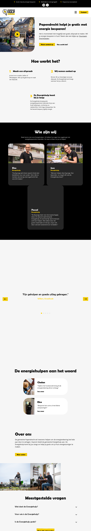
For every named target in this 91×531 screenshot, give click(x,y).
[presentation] (5, 299)
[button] (17, 34)
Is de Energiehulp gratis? (25, 522)
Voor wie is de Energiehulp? (27, 514)
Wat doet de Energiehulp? (26, 506)
